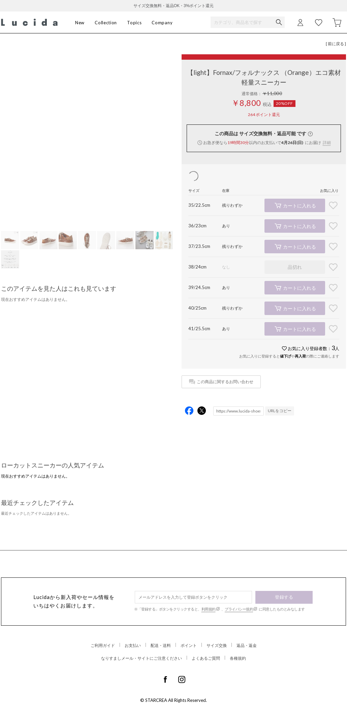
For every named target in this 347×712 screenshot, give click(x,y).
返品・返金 (246, 645)
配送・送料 (161, 645)
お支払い (133, 645)
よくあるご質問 (206, 658)
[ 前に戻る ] (336, 43)
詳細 (327, 142)
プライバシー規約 (239, 609)
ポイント (189, 645)
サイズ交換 (217, 645)
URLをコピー (279, 410)
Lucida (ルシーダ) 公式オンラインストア (29, 22)
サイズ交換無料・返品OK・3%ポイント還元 (173, 5)
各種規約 (238, 658)
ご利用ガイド (103, 645)
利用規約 (208, 609)
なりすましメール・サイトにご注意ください (141, 658)
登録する (284, 597)
